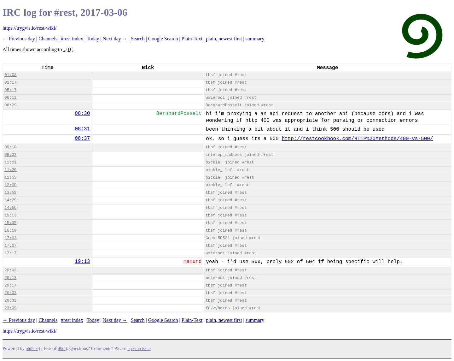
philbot (32, 348)
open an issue (138, 348)
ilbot (62, 348)
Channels (47, 38)
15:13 (10, 215)
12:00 (10, 185)
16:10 (10, 230)
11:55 (10, 177)
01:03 (10, 75)
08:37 (82, 138)
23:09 (10, 308)
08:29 (10, 105)
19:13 (82, 261)
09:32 (10, 154)
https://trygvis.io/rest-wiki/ (29, 28)
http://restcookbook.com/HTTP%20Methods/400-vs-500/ (357, 139)
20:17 (10, 285)
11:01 (10, 162)
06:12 (10, 97)
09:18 (10, 147)
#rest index (72, 38)
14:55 (10, 207)
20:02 (10, 270)
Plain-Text (192, 38)
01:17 (10, 82)
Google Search (163, 38)
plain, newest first (224, 38)
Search (138, 38)
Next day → (115, 38)
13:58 (10, 192)
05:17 (10, 90)
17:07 (10, 245)
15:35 (10, 223)
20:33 (10, 293)
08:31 (82, 129)
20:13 (10, 277)
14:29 (10, 200)
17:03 (10, 238)
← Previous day (19, 38)
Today (93, 38)
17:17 (10, 253)
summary (255, 38)
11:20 (10, 170)
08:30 (82, 113)
